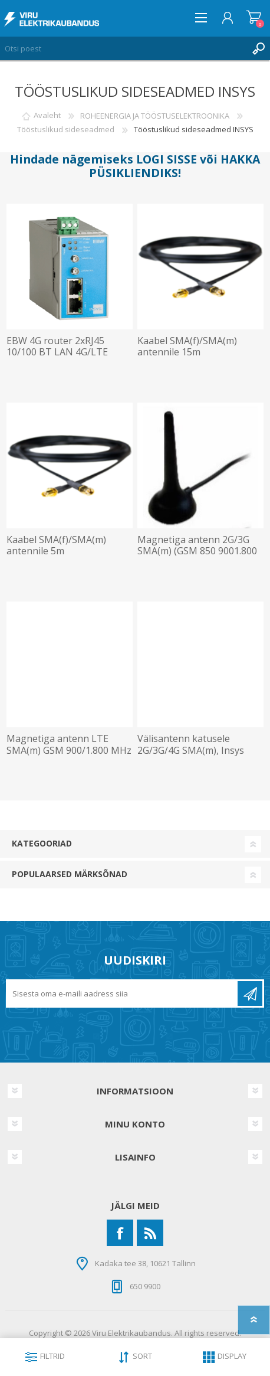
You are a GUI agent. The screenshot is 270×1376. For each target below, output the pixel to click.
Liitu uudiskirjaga (250, 993)
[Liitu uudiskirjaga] (123, 993)
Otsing (258, 48)
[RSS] (150, 1233)
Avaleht (47, 115)
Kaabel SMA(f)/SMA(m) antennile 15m (187, 346)
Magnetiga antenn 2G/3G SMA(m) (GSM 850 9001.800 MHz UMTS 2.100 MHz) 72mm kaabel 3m (197, 557)
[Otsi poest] (123, 48)
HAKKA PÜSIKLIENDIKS (174, 166)
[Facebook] (120, 1233)
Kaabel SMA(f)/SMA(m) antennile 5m (56, 545)
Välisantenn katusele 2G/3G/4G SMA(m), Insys (190, 744)
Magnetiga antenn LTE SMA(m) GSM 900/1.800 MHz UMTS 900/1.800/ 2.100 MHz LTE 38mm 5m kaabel (68, 756)
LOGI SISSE (166, 159)
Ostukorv (254, 18)
